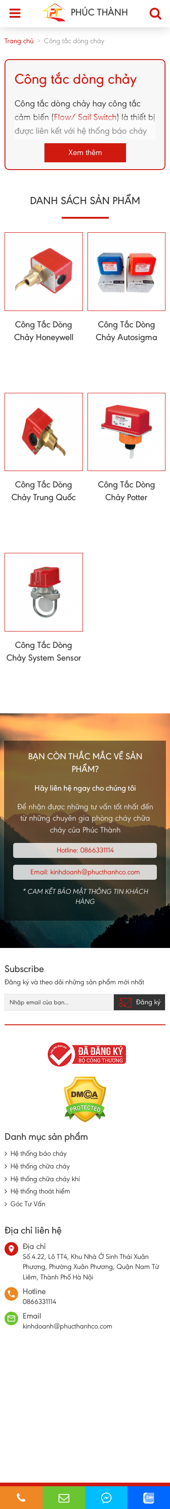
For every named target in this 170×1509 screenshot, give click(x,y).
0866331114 (97, 850)
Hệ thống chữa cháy (40, 1166)
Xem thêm (85, 152)
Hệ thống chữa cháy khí (45, 1178)
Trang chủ (19, 40)
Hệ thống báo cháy (38, 1153)
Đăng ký (139, 1002)
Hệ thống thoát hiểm (40, 1191)
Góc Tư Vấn (27, 1203)
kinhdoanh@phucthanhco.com (95, 871)
